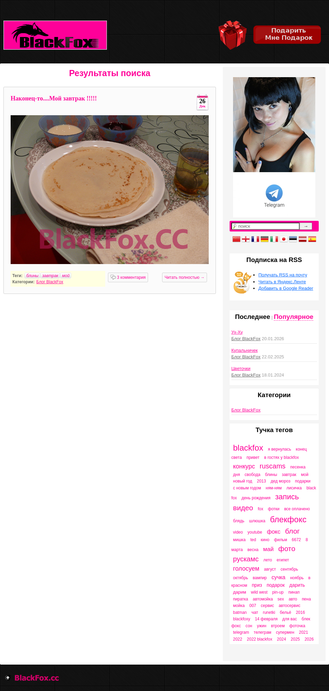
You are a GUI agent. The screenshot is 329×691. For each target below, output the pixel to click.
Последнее (252, 316)
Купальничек (244, 350)
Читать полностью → (184, 277)
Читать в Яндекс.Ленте (282, 281)
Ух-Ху (237, 332)
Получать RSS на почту (282, 274)
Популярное (293, 316)
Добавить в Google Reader (285, 288)
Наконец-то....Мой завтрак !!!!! (54, 98)
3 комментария (128, 277)
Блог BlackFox (49, 281)
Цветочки (241, 368)
